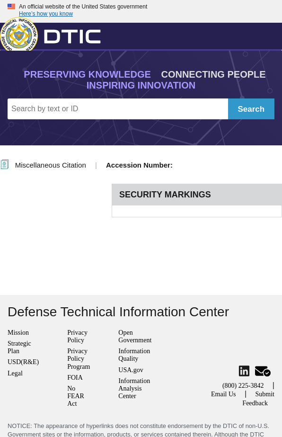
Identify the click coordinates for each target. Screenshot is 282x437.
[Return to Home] (54, 34)
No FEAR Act (75, 396)
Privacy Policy (77, 336)
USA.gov (130, 370)
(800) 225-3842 (243, 385)
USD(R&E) (23, 362)
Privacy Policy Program (78, 359)
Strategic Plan (19, 347)
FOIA (75, 377)
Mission (18, 332)
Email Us (223, 394)
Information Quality (134, 355)
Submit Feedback (258, 398)
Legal (15, 373)
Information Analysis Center (134, 388)
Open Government (134, 336)
